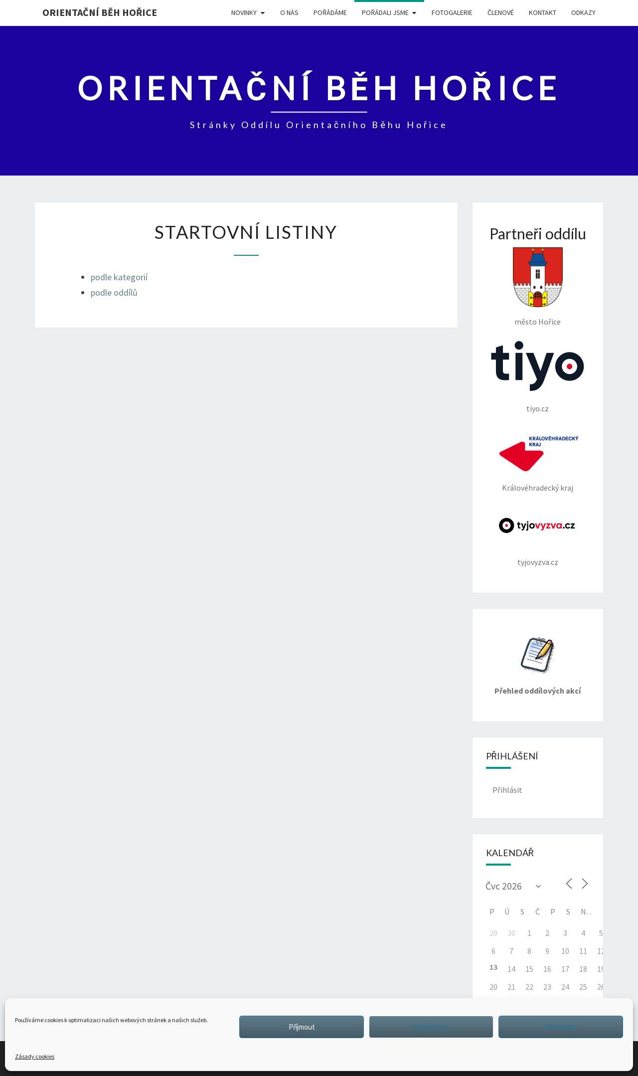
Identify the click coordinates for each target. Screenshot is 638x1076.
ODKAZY (583, 12)
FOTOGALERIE (452, 12)
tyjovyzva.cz (538, 537)
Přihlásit (507, 790)
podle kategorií (119, 277)
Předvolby (561, 1027)
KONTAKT (542, 12)
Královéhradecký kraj (538, 460)
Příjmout (302, 1027)
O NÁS (289, 12)
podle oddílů (114, 292)
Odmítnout (431, 1027)
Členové (500, 12)
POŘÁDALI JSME (385, 12)
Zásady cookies (34, 1056)
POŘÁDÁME (330, 12)
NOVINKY (244, 12)
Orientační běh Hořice (99, 12)
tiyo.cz (537, 377)
